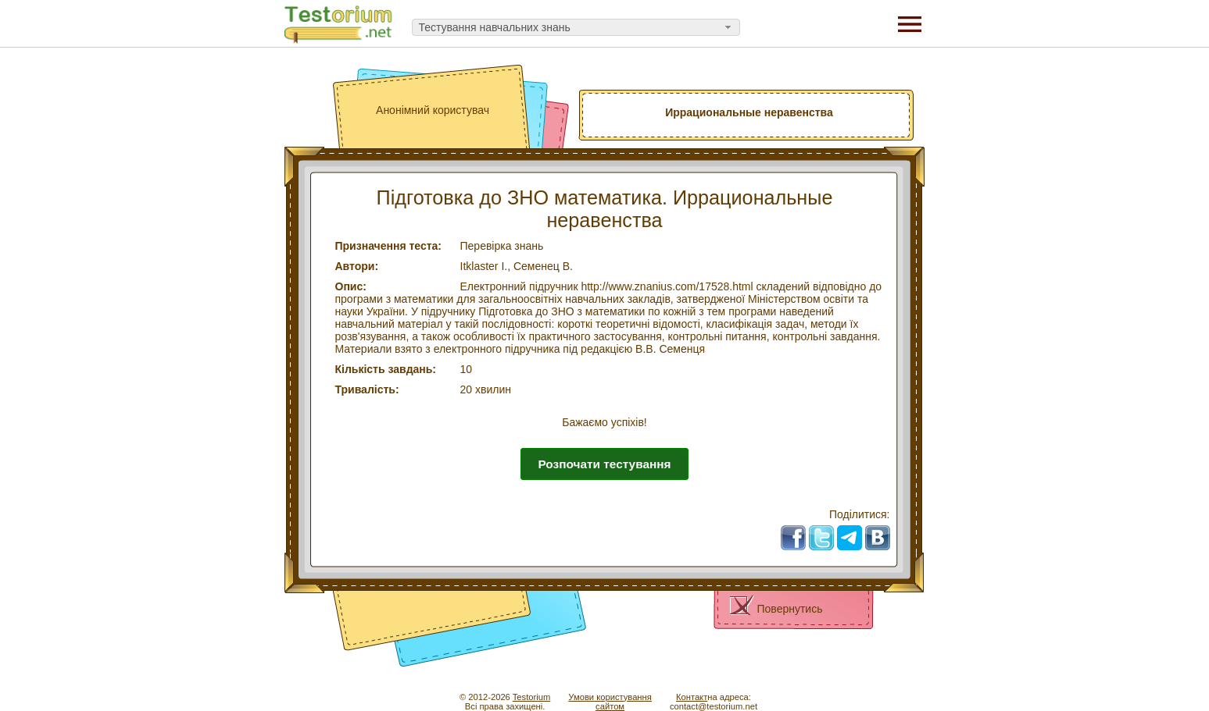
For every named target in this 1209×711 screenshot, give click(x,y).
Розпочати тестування (604, 464)
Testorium (532, 697)
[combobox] (576, 27)
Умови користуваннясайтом (609, 701)
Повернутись (790, 609)
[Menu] (909, 23)
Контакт (691, 697)
